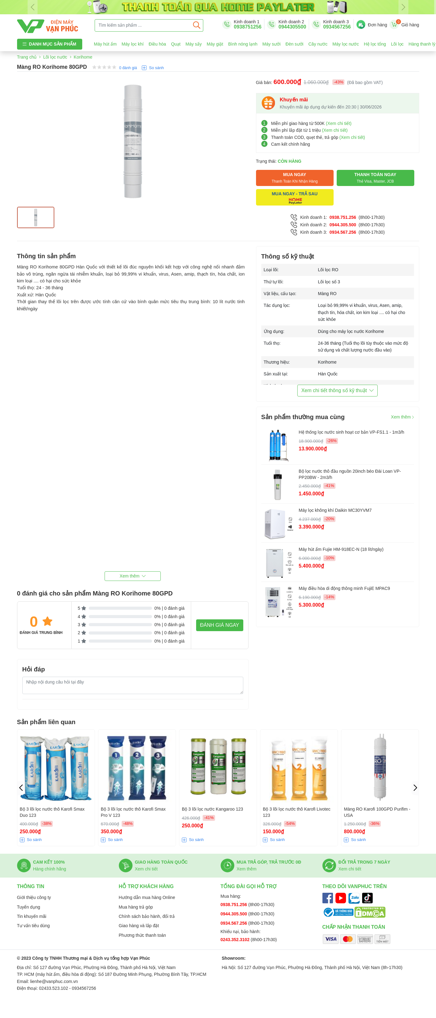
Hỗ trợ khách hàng (146, 886)
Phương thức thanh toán (142, 935)
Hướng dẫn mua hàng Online (147, 897)
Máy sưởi (272, 44)
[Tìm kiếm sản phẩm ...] (143, 25)
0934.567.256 (343, 232)
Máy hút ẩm (105, 44)
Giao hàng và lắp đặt (139, 925)
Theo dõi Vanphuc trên (354, 886)
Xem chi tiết (146, 868)
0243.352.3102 (236, 939)
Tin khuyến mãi (32, 916)
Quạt (176, 44)
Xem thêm (402, 416)
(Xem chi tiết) (339, 123)
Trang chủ (27, 57)
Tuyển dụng (28, 907)
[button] (133, 576)
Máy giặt (215, 44)
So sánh (156, 67)
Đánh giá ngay (219, 625)
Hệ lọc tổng (375, 44)
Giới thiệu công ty (34, 897)
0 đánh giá (128, 68)
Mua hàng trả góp (136, 907)
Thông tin (30, 886)
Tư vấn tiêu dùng (33, 925)
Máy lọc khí (133, 44)
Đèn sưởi (294, 44)
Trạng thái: (279, 161)
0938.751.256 (343, 217)
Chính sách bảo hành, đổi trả (147, 916)
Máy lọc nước (345, 44)
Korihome (83, 57)
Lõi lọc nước (55, 57)
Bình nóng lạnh (242, 44)
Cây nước (318, 44)
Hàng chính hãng (49, 868)
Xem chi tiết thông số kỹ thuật (337, 390)
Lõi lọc (397, 44)
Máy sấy (194, 44)
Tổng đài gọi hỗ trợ (249, 886)
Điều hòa (157, 44)
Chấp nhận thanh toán (353, 927)
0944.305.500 (343, 224)
